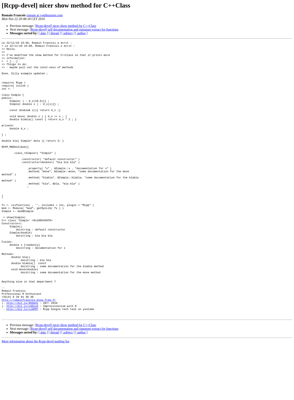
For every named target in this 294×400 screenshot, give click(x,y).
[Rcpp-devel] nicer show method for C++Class (65, 26)
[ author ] (81, 33)
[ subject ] (68, 33)
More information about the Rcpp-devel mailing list (35, 396)
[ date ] (43, 33)
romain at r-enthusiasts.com (45, 15)
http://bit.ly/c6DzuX (22, 359)
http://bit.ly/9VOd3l (22, 355)
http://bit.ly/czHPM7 (22, 363)
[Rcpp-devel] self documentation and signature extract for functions (74, 29)
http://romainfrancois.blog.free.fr (29, 352)
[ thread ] (55, 33)
